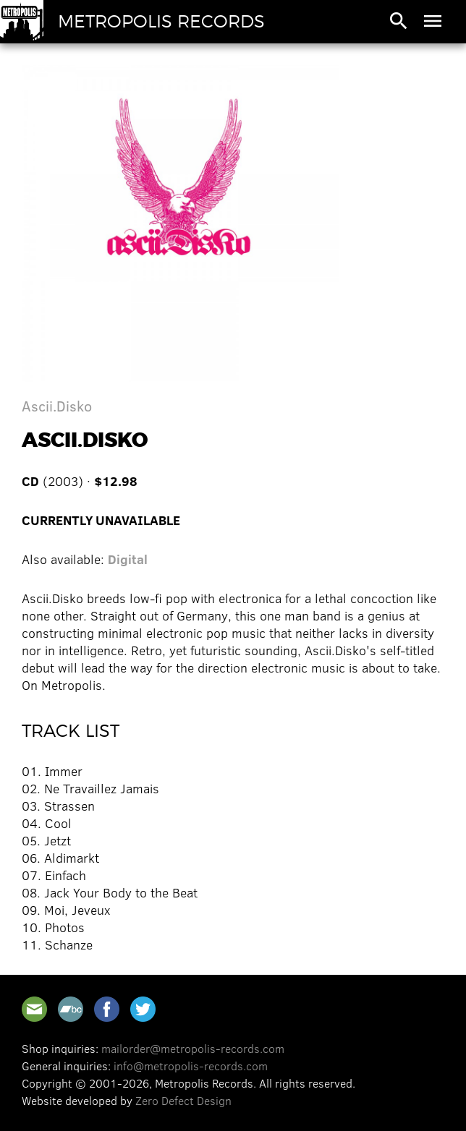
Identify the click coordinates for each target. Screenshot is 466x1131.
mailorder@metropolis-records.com (192, 1048)
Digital (128, 559)
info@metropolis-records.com (191, 1065)
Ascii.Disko (57, 405)
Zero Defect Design (183, 1100)
